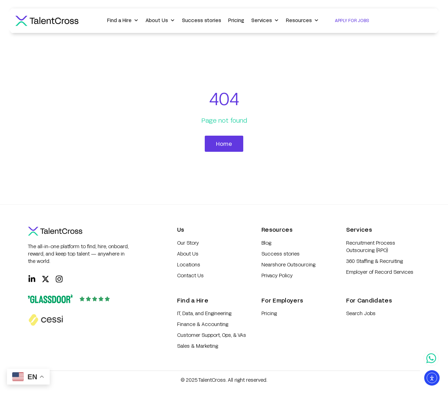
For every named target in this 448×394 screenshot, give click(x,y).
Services (265, 20)
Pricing (236, 20)
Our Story (188, 243)
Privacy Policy (277, 275)
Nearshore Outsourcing (288, 264)
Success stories (201, 20)
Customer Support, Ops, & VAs (211, 335)
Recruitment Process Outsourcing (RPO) (370, 246)
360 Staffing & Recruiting (374, 261)
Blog (266, 243)
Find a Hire (123, 20)
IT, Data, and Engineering (204, 313)
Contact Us (190, 275)
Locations (188, 264)
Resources (302, 20)
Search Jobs (361, 313)
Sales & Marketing (197, 346)
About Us (160, 20)
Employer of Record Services (379, 272)
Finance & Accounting (202, 324)
